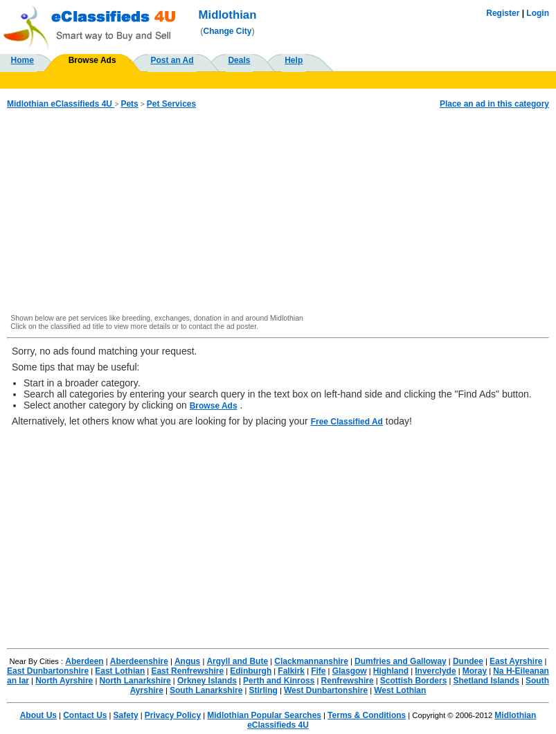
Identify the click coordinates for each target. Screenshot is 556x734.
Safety (126, 715)
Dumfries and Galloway (401, 661)
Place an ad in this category (494, 104)
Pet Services (171, 104)
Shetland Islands (486, 681)
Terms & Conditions (367, 715)
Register (502, 13)
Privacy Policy (173, 715)
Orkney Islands (207, 681)
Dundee (468, 661)
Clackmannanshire (311, 661)
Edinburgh (250, 671)
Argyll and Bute (237, 661)
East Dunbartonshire (48, 671)
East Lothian (120, 671)
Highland (391, 671)
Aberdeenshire (139, 661)
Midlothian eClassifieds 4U (60, 104)
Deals (239, 60)
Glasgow (349, 671)
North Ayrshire (64, 681)
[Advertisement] (278, 212)
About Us (38, 715)
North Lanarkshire (134, 681)
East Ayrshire (516, 661)
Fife (318, 671)
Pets (129, 104)
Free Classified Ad (347, 422)
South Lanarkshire (206, 690)
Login (537, 13)
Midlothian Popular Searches (264, 715)
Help (294, 60)
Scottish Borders (413, 681)
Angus (187, 661)
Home (22, 60)
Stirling (263, 690)
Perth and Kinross (278, 681)
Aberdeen (84, 661)
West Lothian (400, 690)
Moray (475, 671)
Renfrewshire (347, 681)
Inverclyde (435, 671)
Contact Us (85, 715)
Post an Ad (171, 60)
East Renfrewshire (187, 671)
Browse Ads (92, 60)
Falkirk (291, 671)
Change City (228, 31)
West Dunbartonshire (326, 690)
